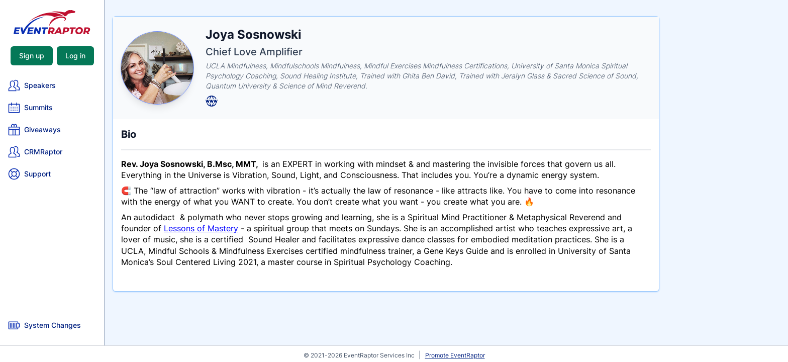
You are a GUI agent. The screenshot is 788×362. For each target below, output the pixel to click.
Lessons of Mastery (201, 228)
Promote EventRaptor (455, 355)
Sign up (31, 55)
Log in (75, 55)
